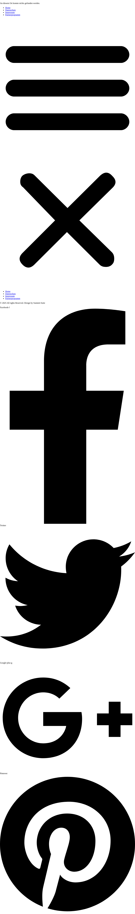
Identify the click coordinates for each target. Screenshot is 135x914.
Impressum (10, 12)
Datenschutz (10, 10)
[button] (67, 153)
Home (7, 8)
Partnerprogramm (12, 15)
